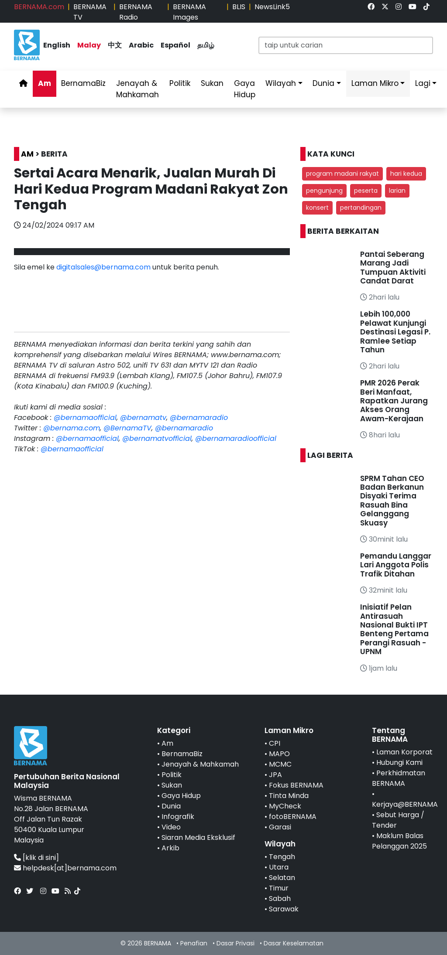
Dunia (323, 83)
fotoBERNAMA (292, 817)
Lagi (422, 83)
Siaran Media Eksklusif (198, 837)
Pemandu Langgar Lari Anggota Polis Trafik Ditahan (395, 565)
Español (175, 45)
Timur (279, 888)
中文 (115, 45)
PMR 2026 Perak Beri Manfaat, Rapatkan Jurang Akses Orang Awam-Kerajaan (394, 401)
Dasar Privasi (235, 943)
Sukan (212, 83)
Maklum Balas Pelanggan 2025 (399, 841)
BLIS (238, 7)
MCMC (280, 764)
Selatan (282, 878)
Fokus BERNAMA (296, 785)
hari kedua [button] (406, 173)
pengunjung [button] (324, 190)
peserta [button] (366, 190)
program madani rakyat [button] (342, 173)
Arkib (170, 848)
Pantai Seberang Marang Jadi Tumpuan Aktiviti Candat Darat (393, 267)
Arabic (141, 45)
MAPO (279, 754)
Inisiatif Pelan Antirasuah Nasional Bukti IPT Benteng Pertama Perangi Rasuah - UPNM (394, 629)
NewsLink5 (272, 7)
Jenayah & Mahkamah (137, 89)
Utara (279, 867)
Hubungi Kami (399, 762)
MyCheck (285, 806)
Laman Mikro (375, 83)
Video (171, 827)
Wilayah (280, 83)
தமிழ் (205, 45)
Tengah (282, 857)
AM (27, 154)
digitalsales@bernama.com (103, 267)
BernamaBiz (83, 83)
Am (44, 83)
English (56, 45)
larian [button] (397, 190)
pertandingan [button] (361, 207)
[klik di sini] (41, 858)
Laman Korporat (404, 752)
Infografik (178, 817)
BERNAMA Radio (135, 12)
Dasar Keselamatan (293, 943)
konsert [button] (317, 207)
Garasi (280, 827)
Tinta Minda (289, 796)
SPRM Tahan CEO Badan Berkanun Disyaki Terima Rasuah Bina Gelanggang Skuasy (392, 500)
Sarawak (284, 909)
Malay (89, 45)
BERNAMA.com (39, 7)
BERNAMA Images (189, 12)
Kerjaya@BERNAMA (405, 804)
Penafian (193, 943)
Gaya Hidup (244, 89)
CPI (274, 743)
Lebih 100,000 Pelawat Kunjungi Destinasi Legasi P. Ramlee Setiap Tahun (395, 332)
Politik (179, 83)
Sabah (280, 899)
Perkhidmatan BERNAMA (398, 778)
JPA (275, 775)
